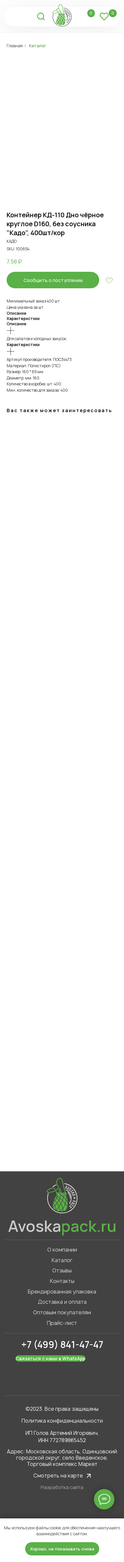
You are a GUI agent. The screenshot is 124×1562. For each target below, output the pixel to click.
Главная (15, 46)
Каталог (37, 46)
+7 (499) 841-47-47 (62, 1344)
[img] (14, 16)
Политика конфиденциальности (62, 1420)
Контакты (62, 1281)
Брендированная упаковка (62, 1291)
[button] (53, 280)
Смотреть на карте (58, 1475)
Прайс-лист (62, 1323)
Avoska (62, 1225)
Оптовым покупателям (62, 1312)
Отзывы (62, 1270)
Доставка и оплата (62, 1301)
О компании (62, 1249)
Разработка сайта (62, 1487)
